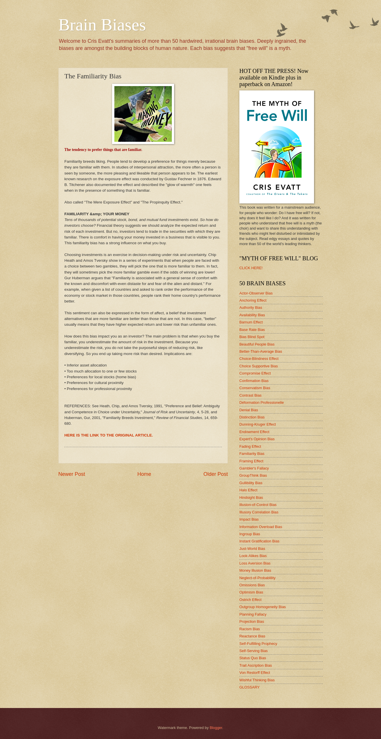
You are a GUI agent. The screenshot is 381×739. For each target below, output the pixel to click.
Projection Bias (251, 621)
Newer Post (71, 474)
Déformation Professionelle (261, 402)
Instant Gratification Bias (259, 541)
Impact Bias (249, 519)
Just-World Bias (252, 548)
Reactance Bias (252, 636)
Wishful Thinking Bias (257, 680)
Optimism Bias (251, 592)
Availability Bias (252, 315)
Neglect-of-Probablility (257, 578)
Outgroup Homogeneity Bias (262, 607)
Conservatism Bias (254, 388)
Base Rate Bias (252, 329)
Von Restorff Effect (254, 672)
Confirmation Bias (254, 381)
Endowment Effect (254, 432)
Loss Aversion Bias (255, 563)
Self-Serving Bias (253, 651)
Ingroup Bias (249, 534)
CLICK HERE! (251, 268)
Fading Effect (250, 446)
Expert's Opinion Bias (257, 439)
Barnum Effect (251, 322)
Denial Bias (248, 410)
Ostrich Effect (250, 600)
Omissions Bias (252, 585)
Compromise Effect (255, 373)
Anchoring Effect (252, 300)
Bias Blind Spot (251, 337)
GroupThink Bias (253, 475)
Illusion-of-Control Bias (258, 505)
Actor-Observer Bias (256, 293)
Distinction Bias (252, 417)
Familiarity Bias (251, 453)
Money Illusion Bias (255, 570)
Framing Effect (251, 461)
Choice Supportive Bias (258, 366)
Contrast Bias (250, 395)
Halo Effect (248, 490)
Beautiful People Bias (256, 344)
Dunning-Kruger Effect (257, 424)
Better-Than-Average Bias (260, 351)
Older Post (215, 474)
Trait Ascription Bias (255, 665)
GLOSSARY (249, 687)
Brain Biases (102, 24)
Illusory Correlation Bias (258, 512)
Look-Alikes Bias (253, 556)
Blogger (216, 728)
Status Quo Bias (252, 658)
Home (144, 474)
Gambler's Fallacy (254, 468)
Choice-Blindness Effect (258, 358)
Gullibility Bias (250, 483)
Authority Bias (250, 307)
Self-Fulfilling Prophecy (258, 643)
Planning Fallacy (252, 614)
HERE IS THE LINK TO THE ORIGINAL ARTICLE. (108, 435)
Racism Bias (249, 629)
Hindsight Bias (251, 497)
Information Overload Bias (260, 527)
